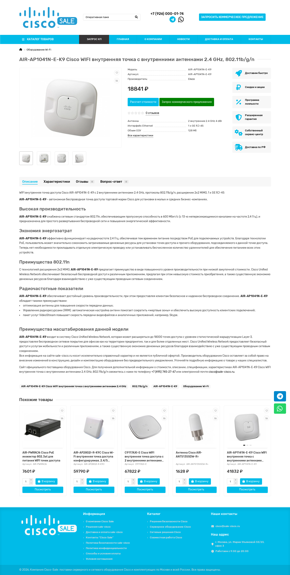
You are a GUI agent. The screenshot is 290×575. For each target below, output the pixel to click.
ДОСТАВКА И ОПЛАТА (219, 39)
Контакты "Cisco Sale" (99, 537)
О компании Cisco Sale (100, 521)
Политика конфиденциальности (106, 548)
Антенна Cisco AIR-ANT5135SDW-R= (189, 454)
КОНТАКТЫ (256, 39)
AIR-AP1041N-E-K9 (165, 386)
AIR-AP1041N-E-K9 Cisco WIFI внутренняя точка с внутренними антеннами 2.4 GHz (73, 386)
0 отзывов (152, 113)
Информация (94, 514)
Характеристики (57, 181)
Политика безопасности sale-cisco (108, 542)
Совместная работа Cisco (166, 537)
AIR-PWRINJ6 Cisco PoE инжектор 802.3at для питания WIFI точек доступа (41, 456)
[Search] (112, 17)
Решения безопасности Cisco (169, 521)
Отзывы (85, 181)
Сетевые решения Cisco (165, 532)
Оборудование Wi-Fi (39, 49)
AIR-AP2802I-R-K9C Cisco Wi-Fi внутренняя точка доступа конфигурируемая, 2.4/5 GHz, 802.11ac (94, 457)
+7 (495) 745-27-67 (163, 371)
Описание (30, 181)
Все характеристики (140, 135)
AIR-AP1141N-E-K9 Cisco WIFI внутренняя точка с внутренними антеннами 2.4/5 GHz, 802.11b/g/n (247, 457)
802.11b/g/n (139, 386)
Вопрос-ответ (114, 181)
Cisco (191, 78)
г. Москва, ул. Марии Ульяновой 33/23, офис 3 (239, 544)
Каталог (154, 514)
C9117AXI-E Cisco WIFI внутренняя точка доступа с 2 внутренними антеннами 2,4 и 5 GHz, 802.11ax (144, 457)
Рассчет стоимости (143, 102)
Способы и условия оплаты (103, 553)
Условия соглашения (99, 558)
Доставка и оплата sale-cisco (104, 532)
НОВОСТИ (183, 39)
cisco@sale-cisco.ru (221, 371)
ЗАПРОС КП (94, 39)
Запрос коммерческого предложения (187, 102)
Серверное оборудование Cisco (170, 526)
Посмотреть (43, 489)
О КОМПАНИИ (153, 39)
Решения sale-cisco (98, 526)
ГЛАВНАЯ (123, 39)
